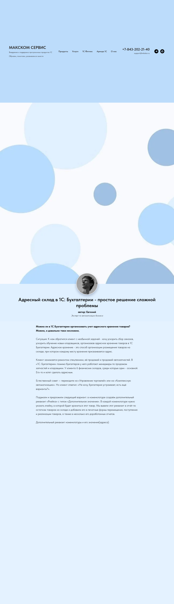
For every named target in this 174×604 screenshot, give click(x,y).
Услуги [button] (75, 51)
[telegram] (156, 51)
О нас (114, 51)
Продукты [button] (63, 51)
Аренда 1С (102, 51)
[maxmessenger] (162, 51)
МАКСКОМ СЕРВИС (27, 47)
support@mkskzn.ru (142, 53)
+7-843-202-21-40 (136, 49)
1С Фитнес (87, 51)
